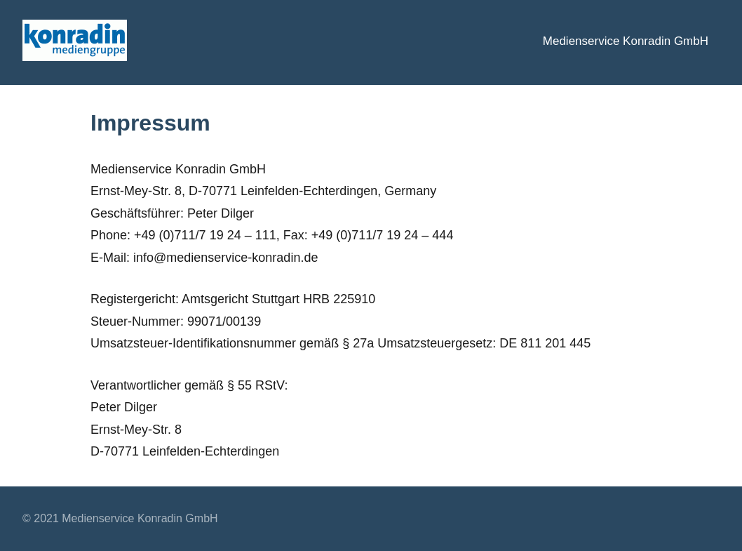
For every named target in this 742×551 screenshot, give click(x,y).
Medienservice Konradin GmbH (625, 41)
